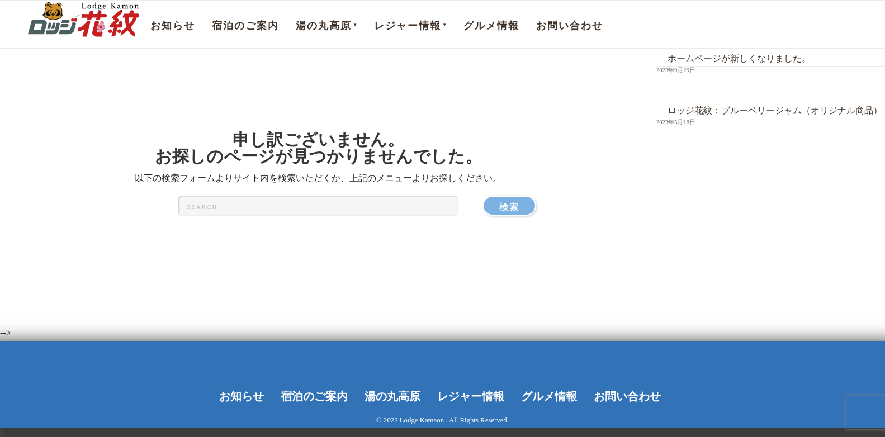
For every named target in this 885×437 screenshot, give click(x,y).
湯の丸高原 (324, 25)
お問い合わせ (569, 25)
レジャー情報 (407, 25)
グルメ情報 (491, 25)
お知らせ (172, 25)
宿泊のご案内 (245, 25)
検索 (517, 205)
